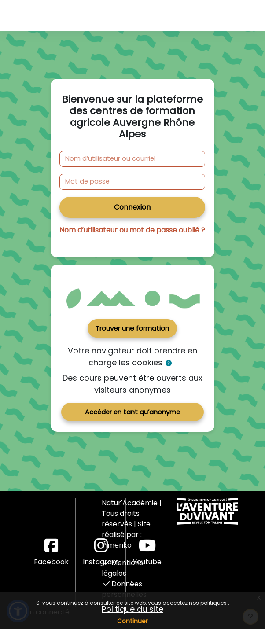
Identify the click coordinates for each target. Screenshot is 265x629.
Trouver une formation (132, 328)
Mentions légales (122, 568)
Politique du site (132, 608)
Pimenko (117, 545)
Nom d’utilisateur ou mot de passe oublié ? (132, 230)
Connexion (132, 207)
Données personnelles (124, 589)
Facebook (51, 552)
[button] (169, 363)
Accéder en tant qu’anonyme (132, 412)
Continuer (132, 621)
